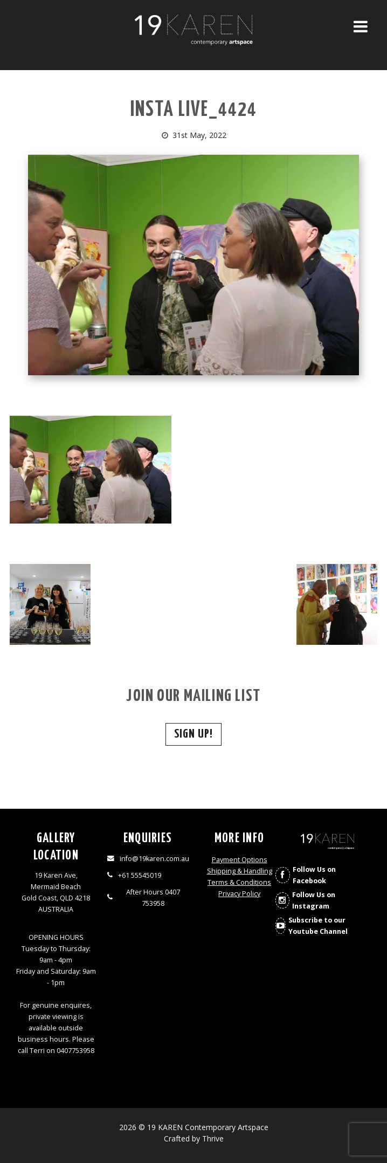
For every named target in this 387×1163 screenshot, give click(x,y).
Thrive (213, 1138)
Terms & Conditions (239, 882)
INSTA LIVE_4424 (193, 110)
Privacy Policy (239, 893)
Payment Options (239, 859)
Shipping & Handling (239, 871)
